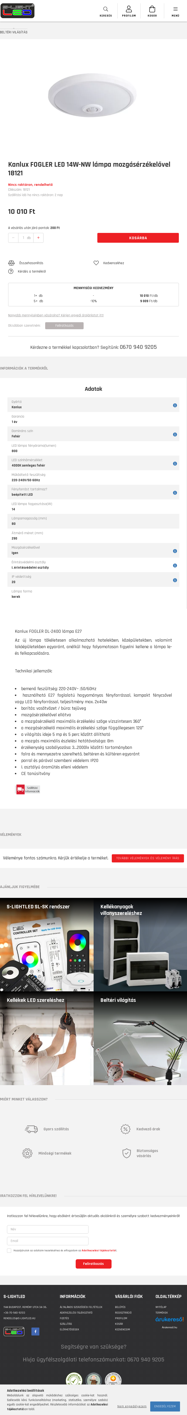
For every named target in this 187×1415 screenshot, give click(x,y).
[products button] (175, 10)
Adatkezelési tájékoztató (76, 1313)
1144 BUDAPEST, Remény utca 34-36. (25, 1307)
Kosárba (138, 238)
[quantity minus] (13, 237)
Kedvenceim (122, 1329)
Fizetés (64, 1318)
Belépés (120, 1307)
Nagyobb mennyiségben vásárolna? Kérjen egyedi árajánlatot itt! (56, 315)
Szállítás (66, 1324)
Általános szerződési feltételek (81, 1307)
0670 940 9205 (138, 347)
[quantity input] (23, 237)
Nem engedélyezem (132, 1406)
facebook (35, 1331)
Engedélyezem (165, 1406)
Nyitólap (161, 1307)
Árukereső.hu (169, 1327)
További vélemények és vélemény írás (147, 858)
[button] (51, 263)
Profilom (121, 1318)
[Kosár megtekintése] (152, 10)
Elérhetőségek (69, 1329)
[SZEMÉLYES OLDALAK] (128, 10)
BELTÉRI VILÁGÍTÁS (13, 32)
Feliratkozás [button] (64, 325)
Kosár (119, 1324)
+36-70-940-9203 (14, 1313)
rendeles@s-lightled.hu (19, 1318)
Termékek (162, 1313)
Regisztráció (123, 1313)
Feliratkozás (93, 1263)
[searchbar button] (105, 10)
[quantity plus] (38, 237)
